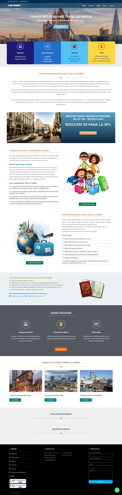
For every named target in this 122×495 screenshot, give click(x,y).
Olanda (105, 5)
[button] (117, 490)
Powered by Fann (109, 493)
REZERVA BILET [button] (61, 27)
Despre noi (13, 453)
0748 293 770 (24, 1)
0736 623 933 (13, 1)
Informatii (12, 465)
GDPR (11, 476)
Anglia (84, 5)
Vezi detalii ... (15, 400)
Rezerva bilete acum (88, 133)
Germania (91, 5)
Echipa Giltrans (14, 457)
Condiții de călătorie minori (34, 296)
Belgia (98, 5)
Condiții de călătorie (16, 296)
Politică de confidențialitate (17, 472)
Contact (111, 5)
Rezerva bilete (61, 349)
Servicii (12, 461)
